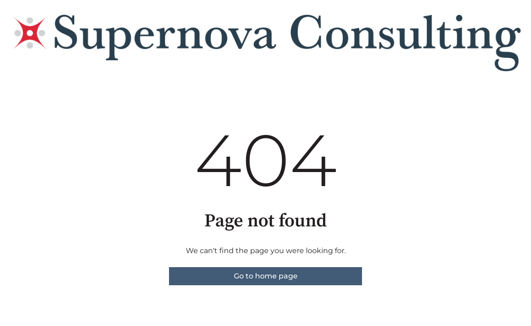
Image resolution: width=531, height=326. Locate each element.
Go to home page (266, 276)
